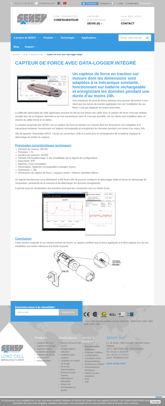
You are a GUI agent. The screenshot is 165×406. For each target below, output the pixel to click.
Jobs (120, 3)
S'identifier (90, 3)
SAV (87, 382)
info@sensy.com (47, 3)
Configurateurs (91, 355)
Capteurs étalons (45, 349)
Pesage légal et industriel (68, 350)
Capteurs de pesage (46, 346)
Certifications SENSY (94, 364)
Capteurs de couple (46, 355)
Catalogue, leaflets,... (94, 352)
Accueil (16, 54)
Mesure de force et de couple (71, 344)
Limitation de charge (46, 352)
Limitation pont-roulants (68, 356)
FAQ (87, 379)
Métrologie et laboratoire (67, 380)
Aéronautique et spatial (68, 388)
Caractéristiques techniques (92, 368)
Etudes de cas (37, 54)
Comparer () (106, 3)
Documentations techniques (92, 348)
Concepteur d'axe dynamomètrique (93, 359)
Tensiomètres (43, 358)
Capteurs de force (45, 343)
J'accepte (155, 402)
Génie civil (65, 384)
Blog (25, 54)
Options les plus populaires (92, 374)
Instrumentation (44, 360)
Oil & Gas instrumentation (68, 368)
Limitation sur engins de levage (70, 362)
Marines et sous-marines (68, 374)
